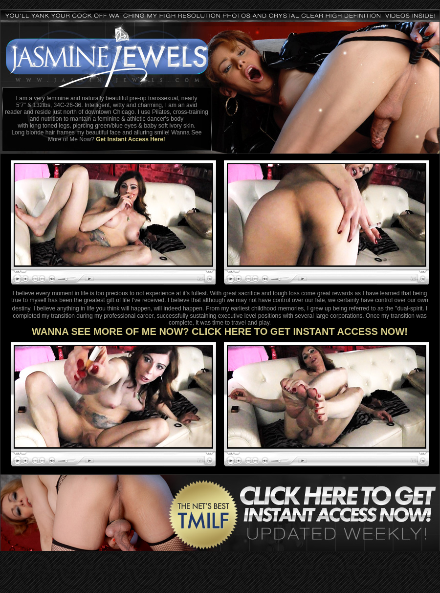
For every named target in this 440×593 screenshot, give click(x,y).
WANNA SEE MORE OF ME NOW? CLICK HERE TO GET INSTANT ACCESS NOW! (220, 331)
